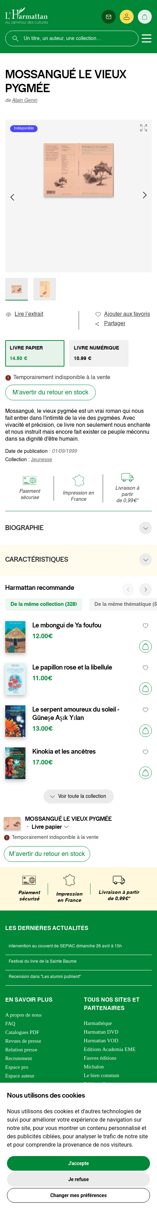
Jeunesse (41, 459)
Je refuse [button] (78, 1179)
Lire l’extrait (24, 314)
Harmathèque (98, 1023)
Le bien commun (101, 1075)
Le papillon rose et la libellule (72, 667)
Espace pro (16, 1067)
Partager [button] (110, 324)
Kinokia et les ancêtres (64, 751)
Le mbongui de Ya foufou (66, 625)
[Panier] (145, 17)
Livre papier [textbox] (47, 827)
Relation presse (21, 1049)
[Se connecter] (127, 17)
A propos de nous (23, 1015)
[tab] (34, 353)
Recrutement (18, 1058)
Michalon (94, 1066)
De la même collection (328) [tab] (43, 604)
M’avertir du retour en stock (50, 393)
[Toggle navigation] (146, 38)
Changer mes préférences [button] (78, 1195)
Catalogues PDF (22, 1032)
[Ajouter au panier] (145, 646)
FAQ (10, 1023)
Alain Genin (24, 100)
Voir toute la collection (82, 796)
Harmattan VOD (101, 1040)
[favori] (145, 625)
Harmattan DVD (101, 1032)
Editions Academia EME (110, 1049)
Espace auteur (19, 1075)
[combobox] (52, 826)
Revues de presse (23, 1041)
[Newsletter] (109, 17)
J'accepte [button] (78, 1163)
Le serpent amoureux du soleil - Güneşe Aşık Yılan (75, 713)
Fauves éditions (100, 1058)
